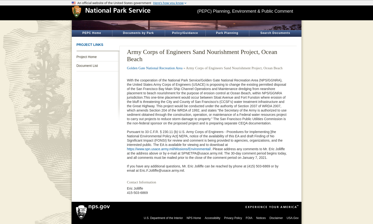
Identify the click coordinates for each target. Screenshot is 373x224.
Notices (261, 218)
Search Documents (275, 33)
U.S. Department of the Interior (163, 218)
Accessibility (212, 218)
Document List (87, 66)
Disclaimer (276, 218)
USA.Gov (293, 218)
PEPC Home (91, 33)
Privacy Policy (233, 218)
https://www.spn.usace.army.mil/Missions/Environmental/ (169, 149)
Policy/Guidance (185, 33)
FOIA (249, 218)
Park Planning (227, 33)
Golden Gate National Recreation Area (155, 68)
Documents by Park (138, 33)
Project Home (87, 57)
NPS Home (194, 218)
